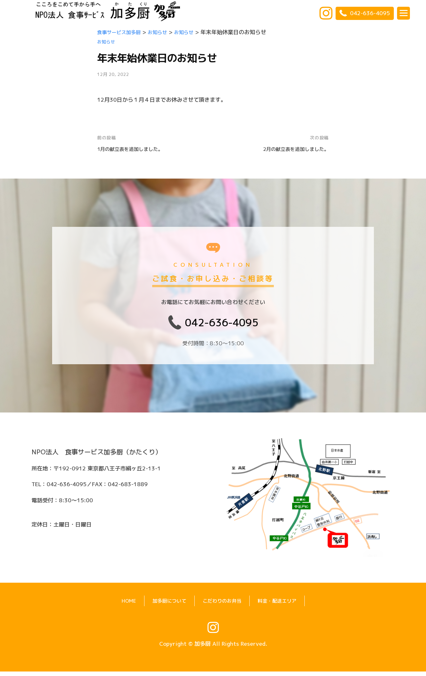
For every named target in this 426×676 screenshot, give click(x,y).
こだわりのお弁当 (222, 605)
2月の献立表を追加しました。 (291, 149)
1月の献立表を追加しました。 (134, 149)
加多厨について (165, 605)
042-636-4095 (364, 13)
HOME (121, 605)
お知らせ (106, 41)
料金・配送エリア (282, 605)
